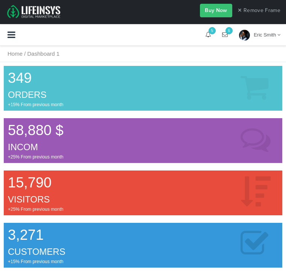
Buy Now (216, 10)
